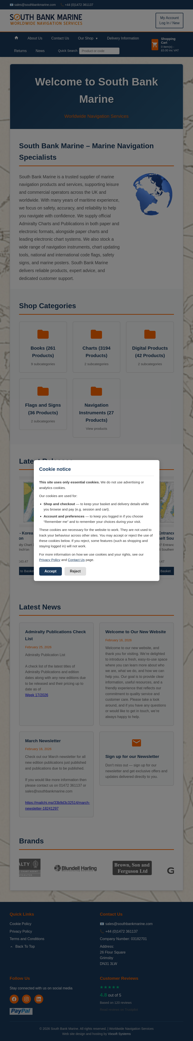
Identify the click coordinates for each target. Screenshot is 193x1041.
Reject (75, 571)
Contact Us (76, 560)
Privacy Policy (50, 560)
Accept (50, 571)
